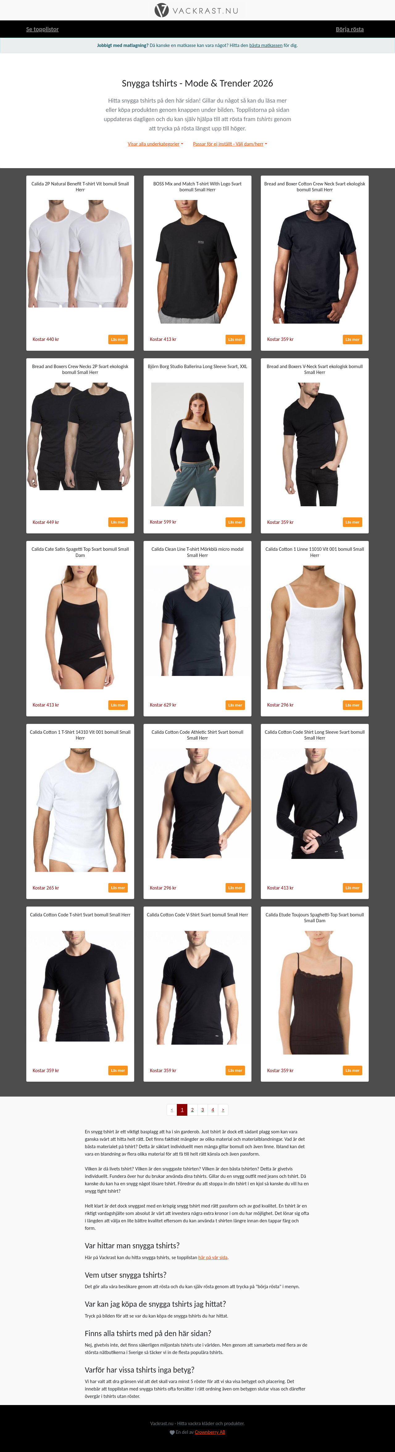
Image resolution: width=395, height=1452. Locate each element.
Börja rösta (350, 29)
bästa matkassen (266, 45)
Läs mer (118, 339)
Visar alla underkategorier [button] (153, 144)
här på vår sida (212, 1257)
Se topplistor (42, 29)
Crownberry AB (210, 1432)
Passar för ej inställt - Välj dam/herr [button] (228, 144)
